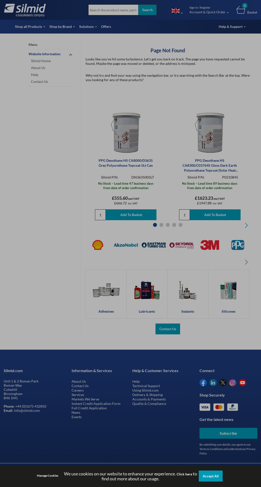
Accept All (211, 476)
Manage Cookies (47, 475)
